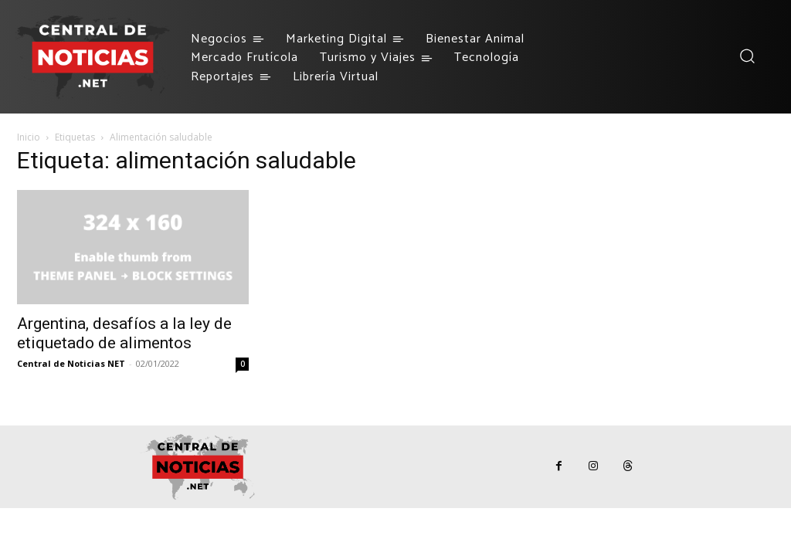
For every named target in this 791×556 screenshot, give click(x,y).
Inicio (28, 137)
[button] (746, 56)
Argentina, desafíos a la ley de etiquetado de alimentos (124, 333)
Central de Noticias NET (71, 363)
